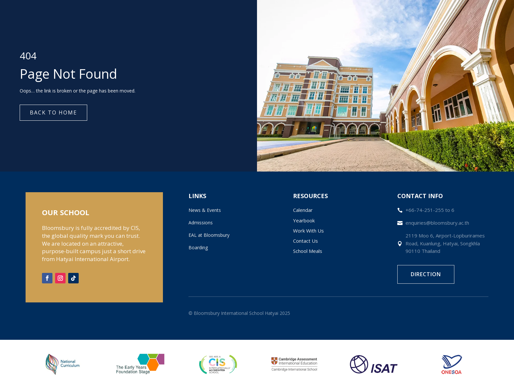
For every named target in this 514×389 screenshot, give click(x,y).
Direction (426, 274)
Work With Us (308, 230)
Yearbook (304, 220)
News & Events (204, 210)
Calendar (303, 210)
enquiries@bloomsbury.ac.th (437, 222)
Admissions (200, 222)
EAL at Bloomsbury (208, 235)
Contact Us (305, 240)
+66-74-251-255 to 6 (429, 210)
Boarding (198, 247)
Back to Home (53, 112)
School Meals (307, 251)
